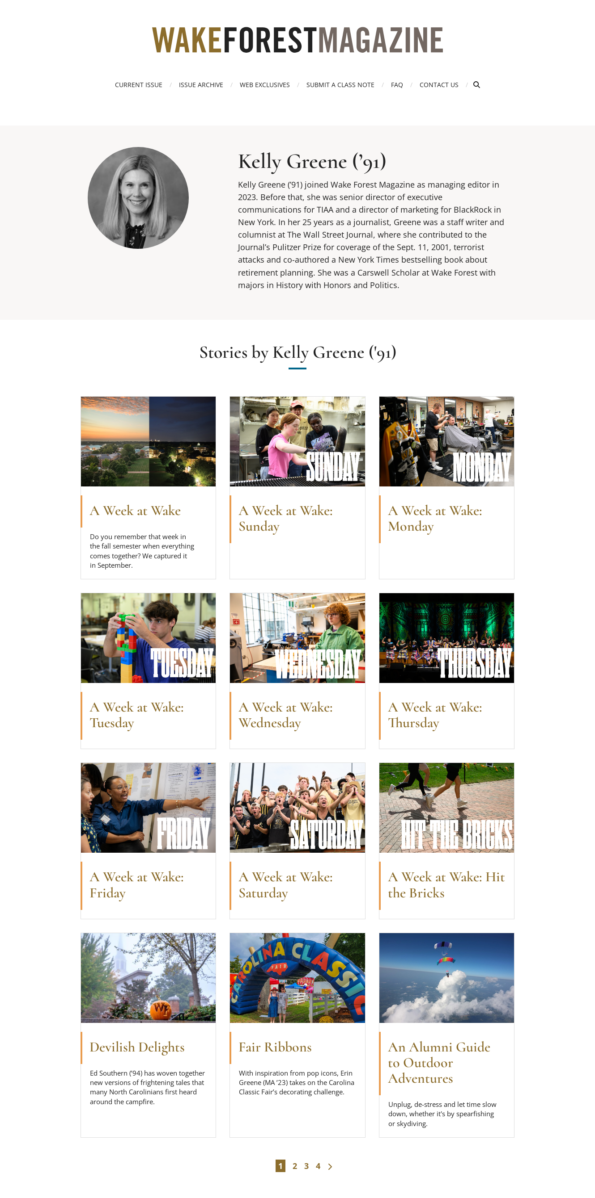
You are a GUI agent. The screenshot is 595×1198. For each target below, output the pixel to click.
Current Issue (138, 84)
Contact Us (439, 84)
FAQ (397, 84)
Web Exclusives (265, 84)
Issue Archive (201, 84)
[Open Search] (476, 84)
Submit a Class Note (340, 84)
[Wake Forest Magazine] (297, 46)
